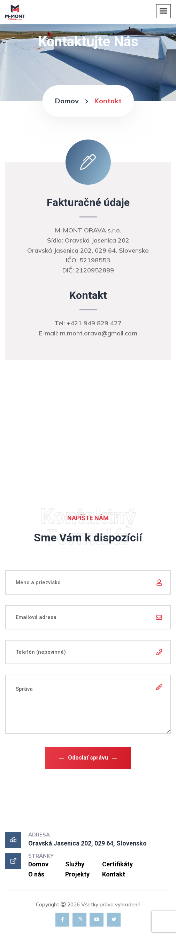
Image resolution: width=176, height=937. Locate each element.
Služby (74, 864)
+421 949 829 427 (94, 323)
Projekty (77, 874)
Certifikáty (117, 864)
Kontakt (113, 874)
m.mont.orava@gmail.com (98, 333)
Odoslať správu (88, 757)
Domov (67, 100)
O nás (36, 874)
